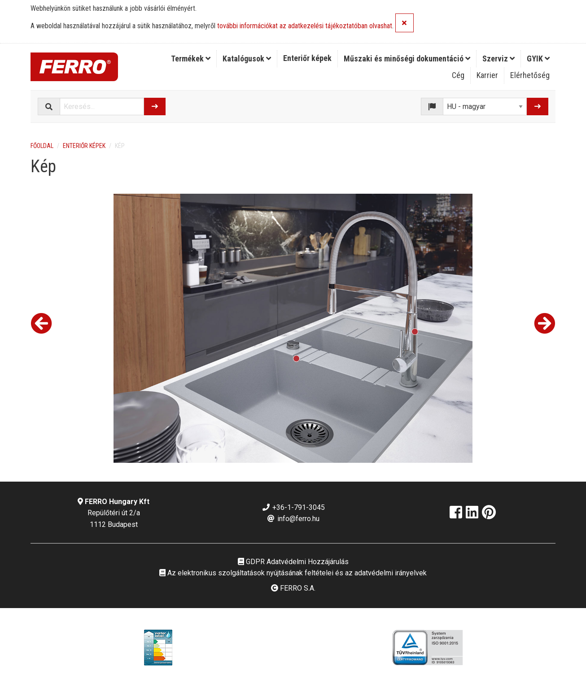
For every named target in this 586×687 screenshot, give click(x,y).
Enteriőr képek (307, 58)
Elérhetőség (530, 75)
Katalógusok (247, 58)
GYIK (538, 58)
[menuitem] (191, 58)
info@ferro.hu (293, 518)
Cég (458, 75)
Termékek (190, 58)
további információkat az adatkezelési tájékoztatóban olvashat (304, 26)
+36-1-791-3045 (293, 507)
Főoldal (42, 145)
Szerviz (498, 58)
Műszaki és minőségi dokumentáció (407, 58)
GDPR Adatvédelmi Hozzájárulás (293, 561)
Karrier (487, 75)
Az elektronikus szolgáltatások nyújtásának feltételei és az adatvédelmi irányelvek (293, 573)
